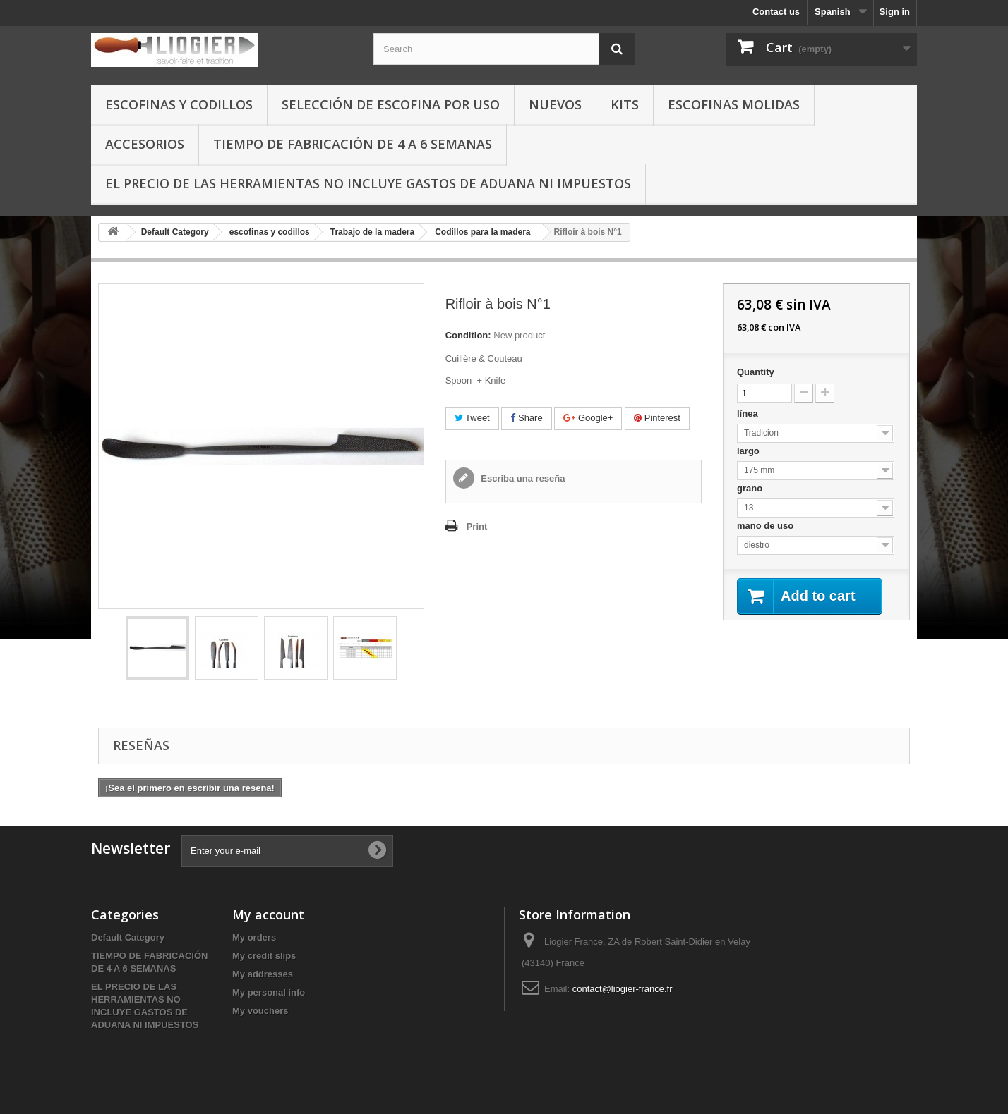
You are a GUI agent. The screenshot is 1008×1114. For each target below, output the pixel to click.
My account (268, 914)
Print (477, 526)
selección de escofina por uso (391, 104)
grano (751, 488)
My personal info (268, 992)
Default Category (127, 937)
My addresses (262, 974)
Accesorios (144, 143)
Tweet (472, 417)
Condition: (468, 335)
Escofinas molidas (734, 104)
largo (749, 451)
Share (526, 417)
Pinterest (657, 417)
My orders (254, 937)
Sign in (895, 11)
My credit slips (264, 955)
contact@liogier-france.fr (622, 989)
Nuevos (555, 104)
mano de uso (766, 525)
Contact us (776, 11)
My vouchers (260, 1010)
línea (748, 413)
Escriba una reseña (522, 478)
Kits (625, 104)
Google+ (588, 417)
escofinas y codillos (179, 104)
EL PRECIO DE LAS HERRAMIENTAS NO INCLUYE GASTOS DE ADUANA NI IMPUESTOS (368, 183)
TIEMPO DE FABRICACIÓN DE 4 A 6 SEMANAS (352, 143)
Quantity (755, 372)
